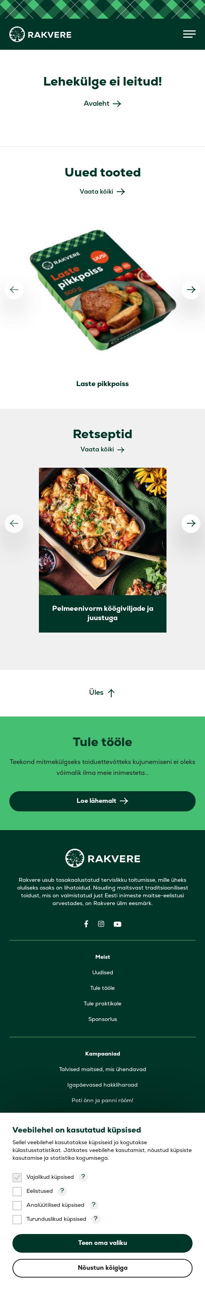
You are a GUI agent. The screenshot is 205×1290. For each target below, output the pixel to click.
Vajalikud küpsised (50, 1177)
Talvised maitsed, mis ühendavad (102, 1070)
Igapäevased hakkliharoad (102, 1085)
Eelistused (39, 1191)
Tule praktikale (102, 1004)
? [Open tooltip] (83, 1177)
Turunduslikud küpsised (56, 1219)
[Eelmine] (14, 290)
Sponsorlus (102, 1020)
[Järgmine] (191, 290)
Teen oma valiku (102, 1243)
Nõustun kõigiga (103, 1268)
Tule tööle (102, 988)
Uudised (102, 973)
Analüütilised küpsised (55, 1205)
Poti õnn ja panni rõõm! (102, 1101)
